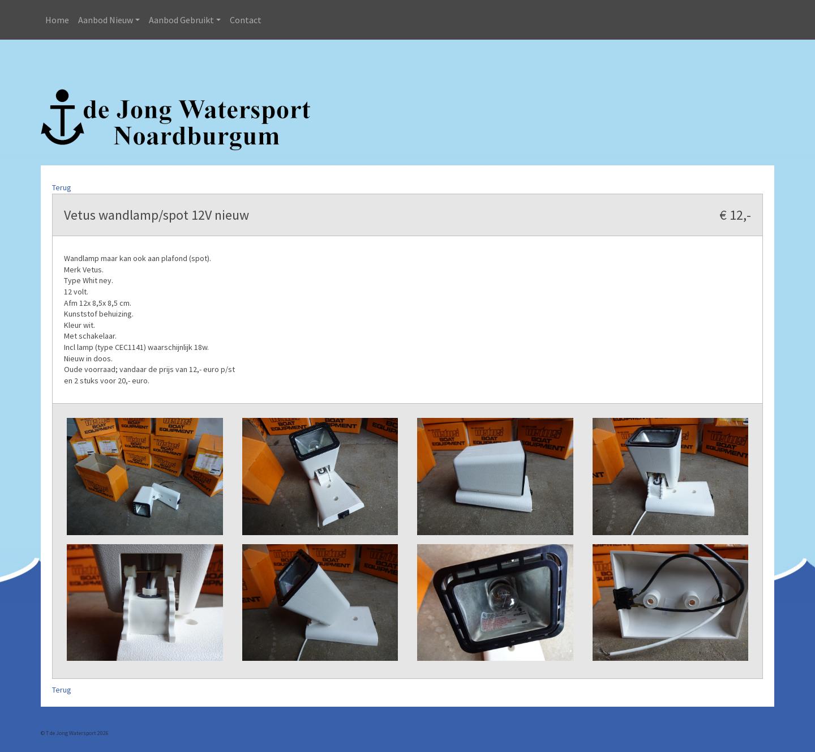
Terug (61, 187)
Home (57, 19)
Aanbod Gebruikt (181, 19)
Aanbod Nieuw (105, 19)
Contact (245, 19)
